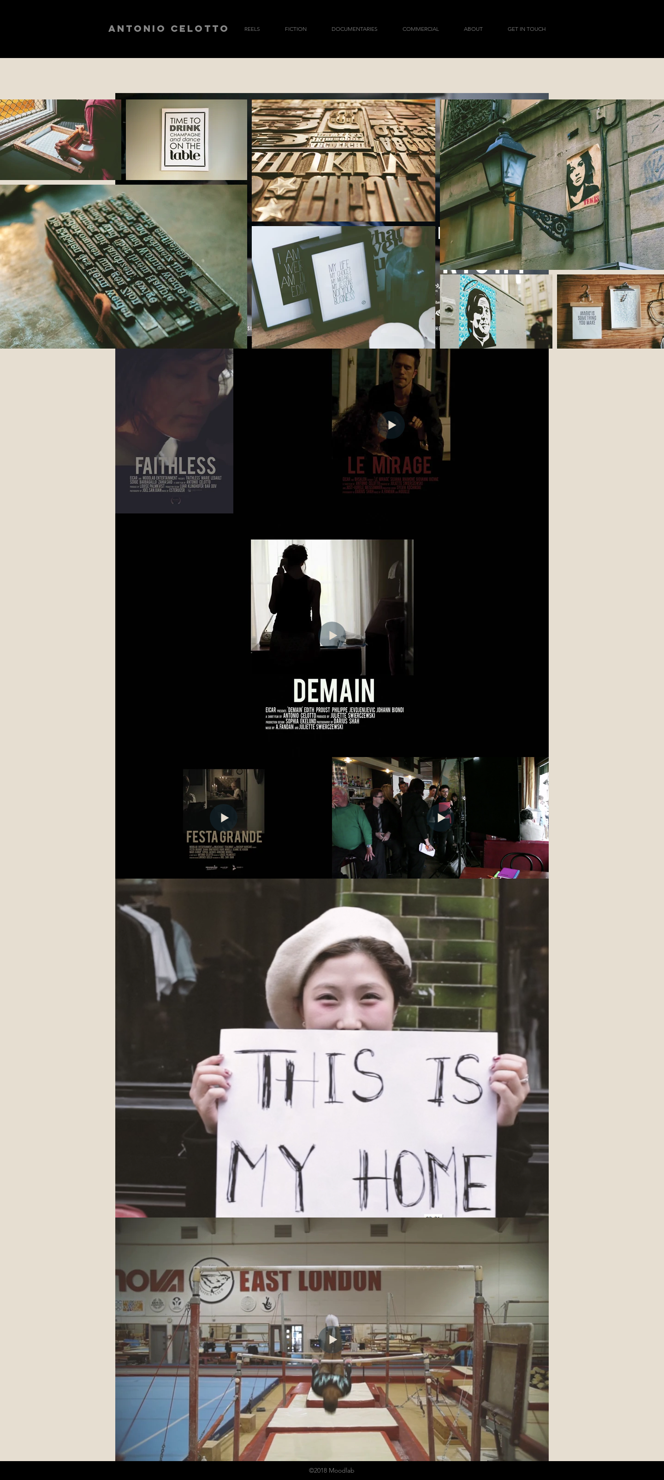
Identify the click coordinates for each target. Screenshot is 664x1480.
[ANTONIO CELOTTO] (169, 28)
